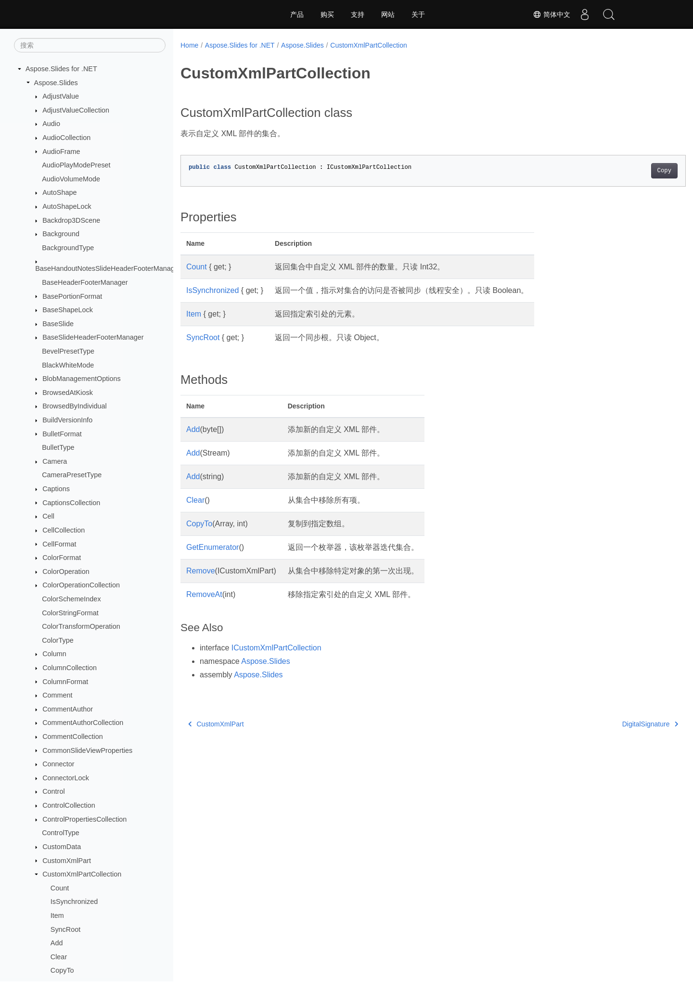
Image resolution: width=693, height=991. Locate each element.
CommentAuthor (67, 709)
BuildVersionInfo (67, 420)
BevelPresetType (68, 351)
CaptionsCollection (71, 503)
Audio (51, 123)
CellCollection (63, 530)
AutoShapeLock (66, 206)
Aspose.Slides (56, 83)
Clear (59, 957)
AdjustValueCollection (75, 110)
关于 (418, 14)
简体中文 (551, 14)
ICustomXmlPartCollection (276, 648)
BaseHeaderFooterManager (85, 282)
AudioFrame (61, 151)
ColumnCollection (69, 668)
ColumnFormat (65, 682)
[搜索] (90, 45)
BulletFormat (62, 434)
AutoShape (59, 192)
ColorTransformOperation (81, 626)
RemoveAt (204, 594)
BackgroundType (68, 248)
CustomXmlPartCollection (81, 874)
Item (57, 915)
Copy (629, 170)
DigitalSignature (615, 724)
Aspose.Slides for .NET (61, 69)
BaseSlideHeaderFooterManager (92, 337)
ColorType (58, 640)
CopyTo (62, 970)
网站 (388, 14)
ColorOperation (66, 571)
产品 (297, 14)
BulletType (58, 447)
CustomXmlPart (66, 860)
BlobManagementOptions (81, 378)
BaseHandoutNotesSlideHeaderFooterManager (107, 268)
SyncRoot (65, 929)
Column (54, 654)
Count (60, 888)
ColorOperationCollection (81, 585)
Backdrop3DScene (71, 220)
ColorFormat (61, 557)
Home (189, 45)
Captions (56, 489)
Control (53, 791)
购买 (327, 14)
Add (57, 943)
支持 (357, 14)
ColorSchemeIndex (71, 599)
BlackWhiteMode (68, 365)
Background (60, 234)
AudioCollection (66, 137)
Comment (57, 695)
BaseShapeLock (67, 310)
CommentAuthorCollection (82, 722)
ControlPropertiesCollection (84, 819)
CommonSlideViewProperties (87, 750)
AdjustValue (60, 96)
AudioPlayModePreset (76, 165)
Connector (58, 764)
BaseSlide (58, 324)
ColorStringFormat (70, 613)
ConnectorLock (65, 778)
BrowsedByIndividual (74, 406)
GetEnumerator (212, 547)
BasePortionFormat (72, 296)
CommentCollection (72, 736)
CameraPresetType (72, 475)
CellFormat (59, 544)
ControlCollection (68, 805)
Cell (48, 516)
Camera (54, 461)
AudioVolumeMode (71, 179)
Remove (200, 571)
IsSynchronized (74, 901)
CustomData (61, 847)
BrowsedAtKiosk (67, 392)
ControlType (60, 833)
